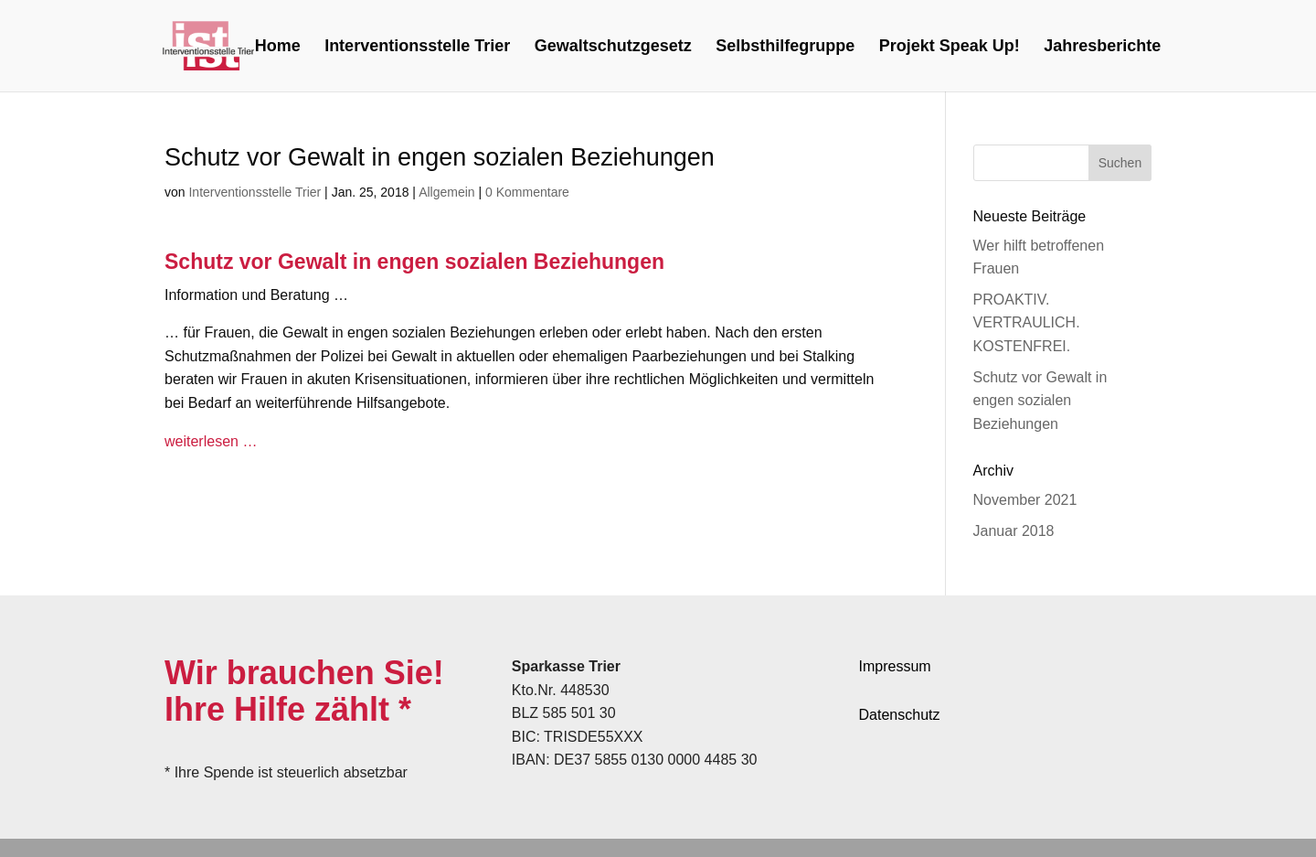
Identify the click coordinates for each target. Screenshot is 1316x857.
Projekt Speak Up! (949, 47)
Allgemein (446, 192)
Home (278, 47)
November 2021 (1025, 500)
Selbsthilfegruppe (785, 47)
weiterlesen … (210, 441)
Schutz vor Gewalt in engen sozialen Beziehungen (1040, 401)
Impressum (895, 666)
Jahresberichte (1102, 47)
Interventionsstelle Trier (417, 47)
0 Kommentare (527, 192)
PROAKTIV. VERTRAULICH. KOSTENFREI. (1026, 323)
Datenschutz (899, 715)
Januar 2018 (1014, 531)
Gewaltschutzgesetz (613, 47)
